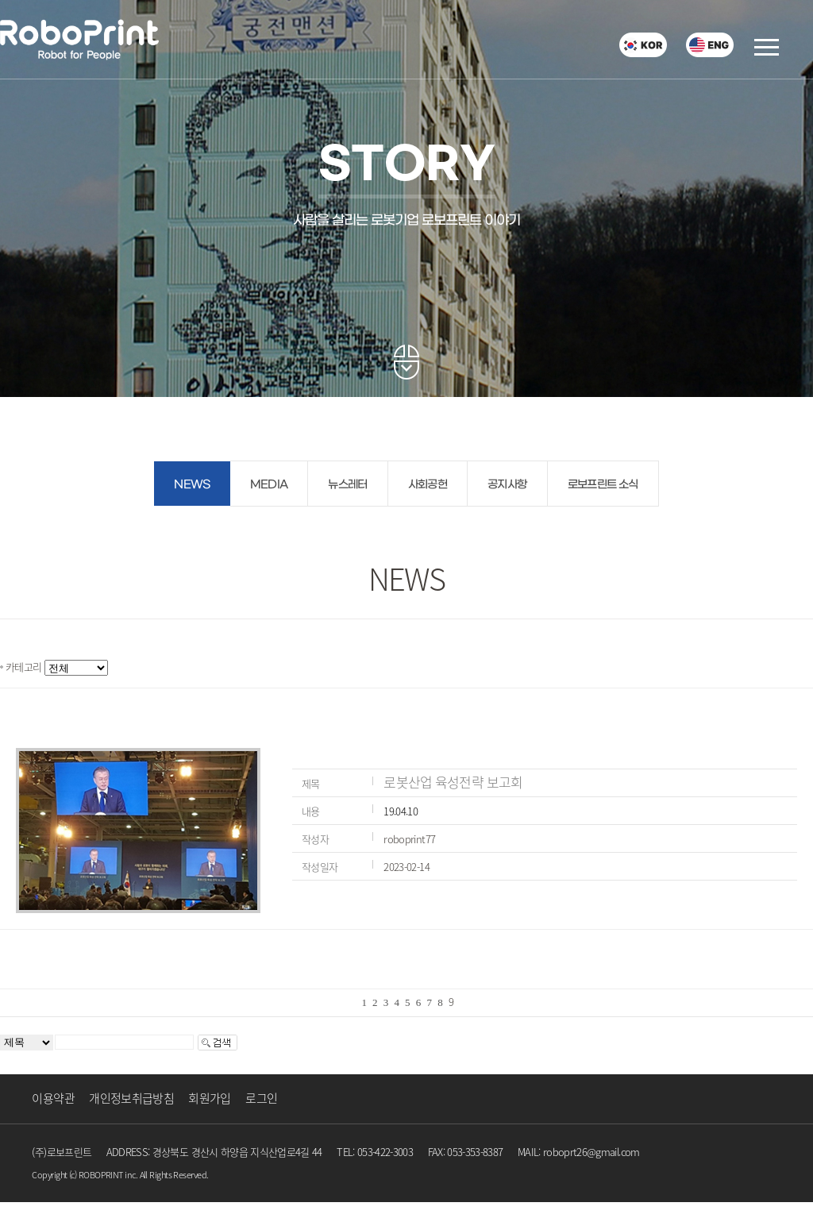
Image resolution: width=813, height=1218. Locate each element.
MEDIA (269, 484)
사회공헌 (427, 484)
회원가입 (209, 1098)
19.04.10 (400, 811)
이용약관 (53, 1098)
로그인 (261, 1098)
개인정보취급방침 (131, 1098)
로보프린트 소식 (603, 484)
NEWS (192, 484)
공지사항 (506, 484)
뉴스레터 (347, 484)
